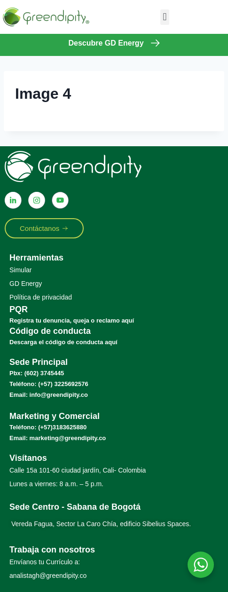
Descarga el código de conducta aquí (63, 342)
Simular (20, 270)
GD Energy (25, 283)
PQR (18, 309)
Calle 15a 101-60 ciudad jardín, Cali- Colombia (77, 470)
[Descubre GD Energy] (155, 43)
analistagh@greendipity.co (47, 575)
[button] (164, 17)
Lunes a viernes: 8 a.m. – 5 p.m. (56, 484)
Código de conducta (50, 331)
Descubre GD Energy (105, 43)
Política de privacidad (40, 297)
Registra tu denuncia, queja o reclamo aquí (71, 320)
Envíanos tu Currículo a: (44, 562)
